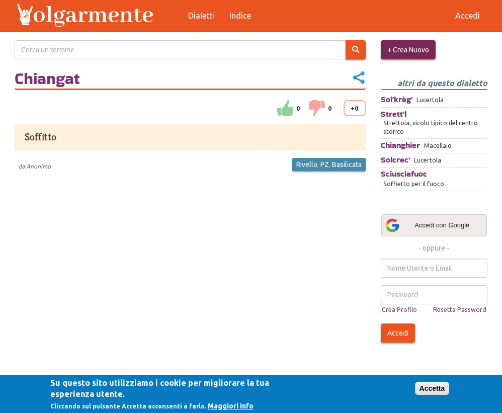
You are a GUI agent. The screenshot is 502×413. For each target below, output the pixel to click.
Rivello (306, 164)
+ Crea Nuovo (408, 50)
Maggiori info (231, 406)
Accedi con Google (427, 225)
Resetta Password (459, 309)
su (285, 108)
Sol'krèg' (396, 99)
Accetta (432, 388)
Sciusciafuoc (404, 174)
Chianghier (400, 145)
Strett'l (393, 114)
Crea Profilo (399, 309)
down (317, 108)
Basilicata (347, 164)
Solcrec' (395, 160)
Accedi (397, 333)
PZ (324, 164)
